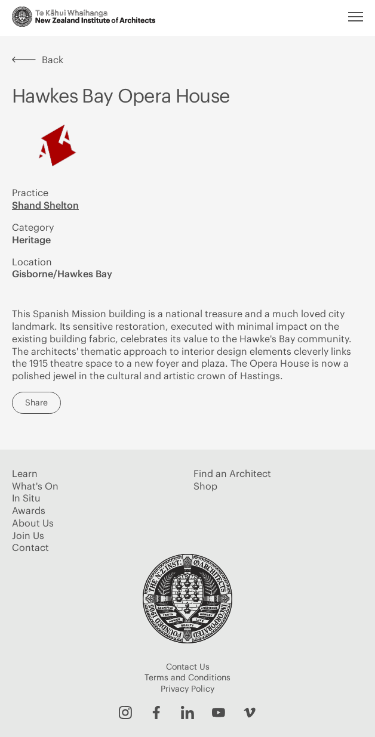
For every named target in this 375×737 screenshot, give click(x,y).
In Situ (26, 498)
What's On (35, 486)
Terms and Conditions (187, 677)
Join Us (28, 535)
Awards (28, 510)
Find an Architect (232, 473)
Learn (25, 473)
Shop (205, 486)
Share (36, 402)
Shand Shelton (45, 205)
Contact (30, 547)
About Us (33, 523)
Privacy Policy (187, 688)
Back (37, 60)
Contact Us (188, 666)
